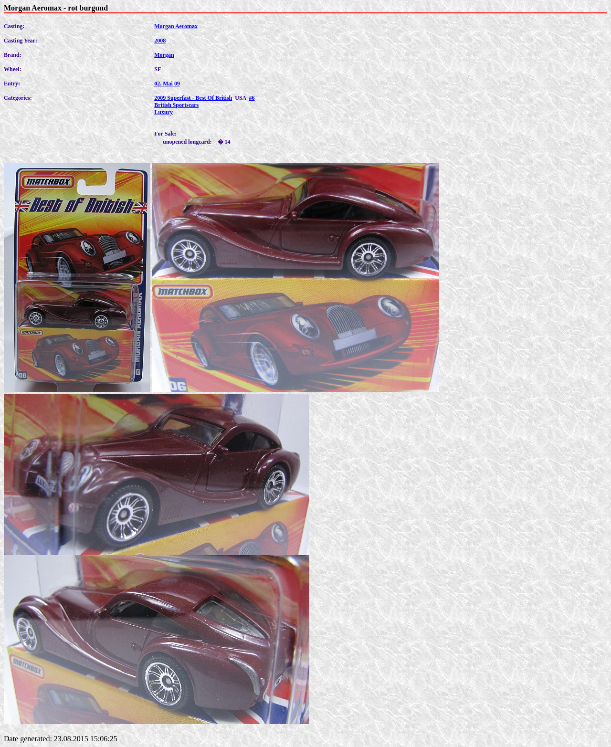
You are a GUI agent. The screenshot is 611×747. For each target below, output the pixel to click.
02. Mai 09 (167, 83)
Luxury (163, 112)
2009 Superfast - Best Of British (193, 98)
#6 (252, 98)
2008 (160, 40)
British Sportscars (176, 105)
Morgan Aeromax (176, 26)
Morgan (164, 55)
